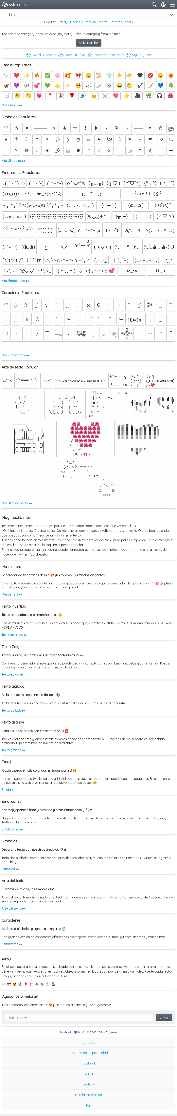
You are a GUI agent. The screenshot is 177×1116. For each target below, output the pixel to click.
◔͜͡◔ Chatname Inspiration (105, 55)
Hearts (102, 22)
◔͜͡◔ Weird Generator (41, 55)
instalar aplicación (88, 1095)
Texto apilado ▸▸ (14, 710)
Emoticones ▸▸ (12, 829)
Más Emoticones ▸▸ (15, 281)
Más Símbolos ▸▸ (14, 161)
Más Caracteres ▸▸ (15, 355)
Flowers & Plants (121, 22)
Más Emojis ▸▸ (12, 105)
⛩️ (31, 984)
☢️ (15, 984)
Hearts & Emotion (83, 22)
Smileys (63, 22)
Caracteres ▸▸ (12, 944)
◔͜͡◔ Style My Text (138, 55)
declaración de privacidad (88, 1053)
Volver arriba (88, 43)
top (88, 1105)
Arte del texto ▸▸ (14, 908)
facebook (88, 1063)
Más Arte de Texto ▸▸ (17, 503)
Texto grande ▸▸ (13, 750)
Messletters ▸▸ (12, 594)
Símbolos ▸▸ (10, 869)
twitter (88, 1074)
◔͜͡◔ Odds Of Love (71, 55)
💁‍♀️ (53, 984)
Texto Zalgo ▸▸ (12, 674)
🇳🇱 (9, 984)
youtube (88, 1084)
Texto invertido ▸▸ (14, 635)
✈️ (37, 984)
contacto (88, 1042)
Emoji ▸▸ (7, 790)
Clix (84, 1032)
